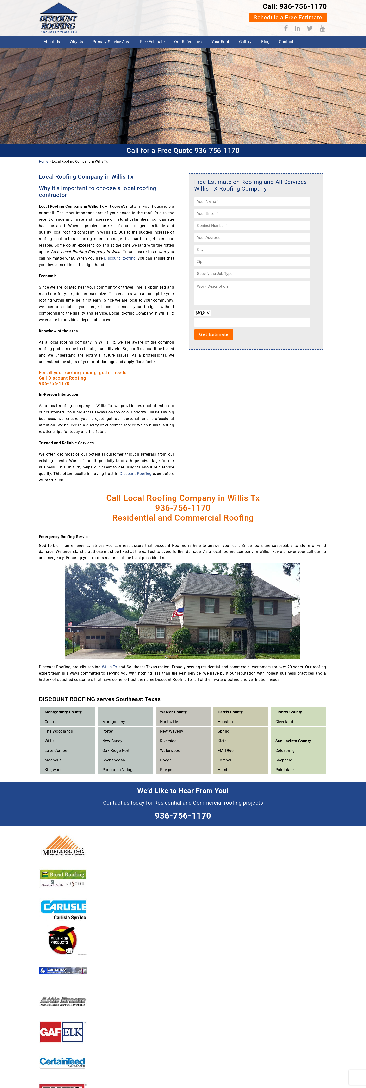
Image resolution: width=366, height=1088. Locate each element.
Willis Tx (109, 667)
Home (44, 161)
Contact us (288, 41)
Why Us (76, 41)
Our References (188, 41)
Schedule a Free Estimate (287, 17)
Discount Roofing (120, 258)
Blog (265, 41)
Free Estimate (152, 41)
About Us (52, 41)
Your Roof (220, 41)
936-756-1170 (303, 6)
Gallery (245, 41)
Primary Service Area (111, 41)
